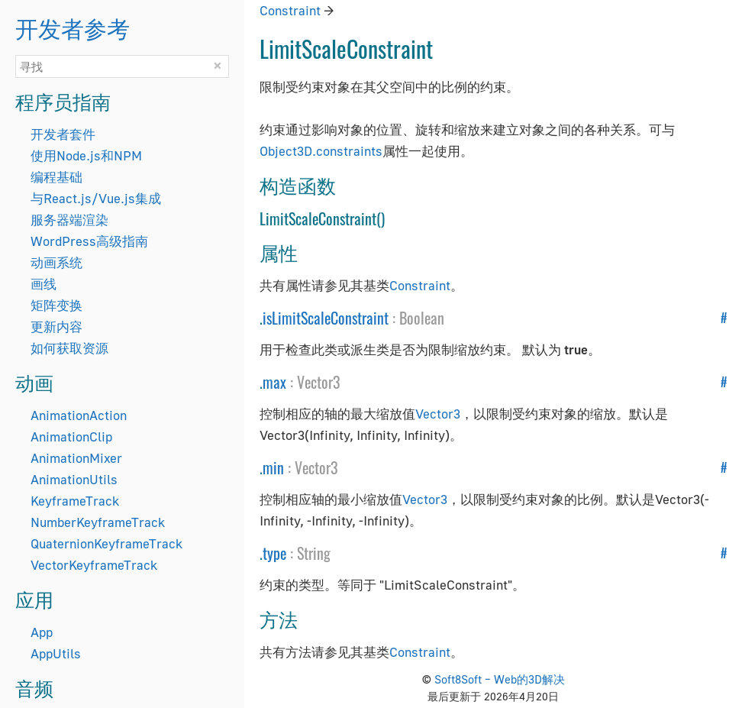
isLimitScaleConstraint (326, 317)
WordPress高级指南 (89, 241)
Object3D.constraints (321, 151)
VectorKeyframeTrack (94, 565)
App (42, 632)
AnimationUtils (74, 479)
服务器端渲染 (69, 220)
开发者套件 (63, 134)
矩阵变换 (56, 305)
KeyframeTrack (75, 501)
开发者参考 (72, 27)
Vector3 (318, 381)
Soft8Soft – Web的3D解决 (499, 679)
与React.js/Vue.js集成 (96, 198)
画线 (43, 284)
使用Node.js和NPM (86, 155)
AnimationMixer (76, 458)
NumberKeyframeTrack (98, 522)
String (314, 553)
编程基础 (56, 177)
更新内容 (56, 326)
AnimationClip (71, 436)
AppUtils (56, 653)
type (274, 553)
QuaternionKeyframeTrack (106, 543)
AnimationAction (79, 415)
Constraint (290, 10)
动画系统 (56, 262)
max (274, 381)
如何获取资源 (69, 348)
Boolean (421, 317)
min (273, 467)
